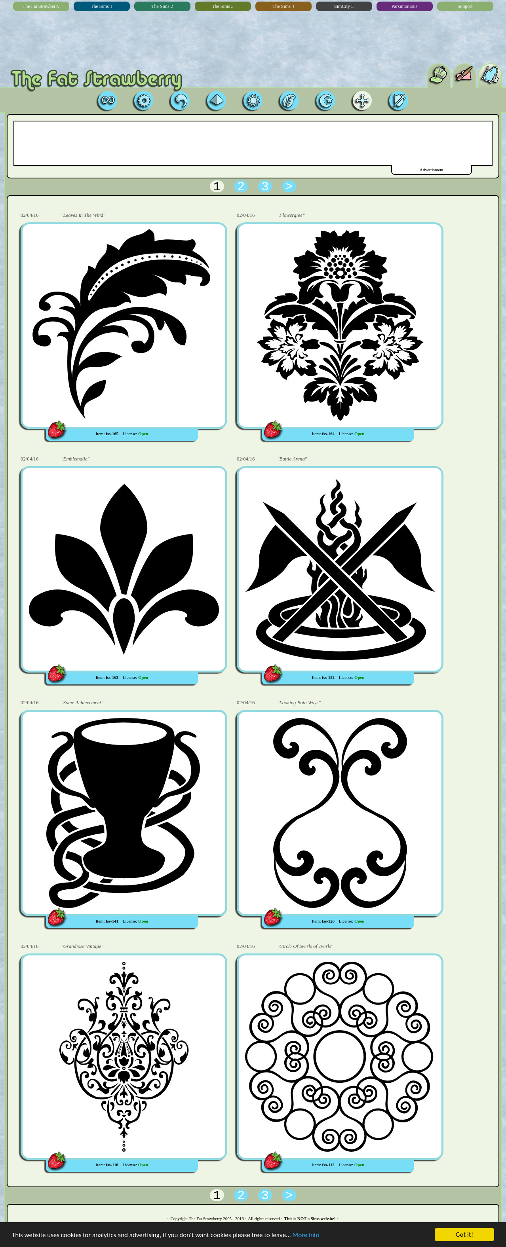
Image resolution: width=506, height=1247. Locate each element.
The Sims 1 (101, 6)
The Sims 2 (162, 6)
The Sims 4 (283, 6)
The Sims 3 (223, 6)
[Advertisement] (252, 143)
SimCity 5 (344, 6)
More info (306, 1235)
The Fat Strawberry (41, 6)
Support (464, 6)
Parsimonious (404, 6)
